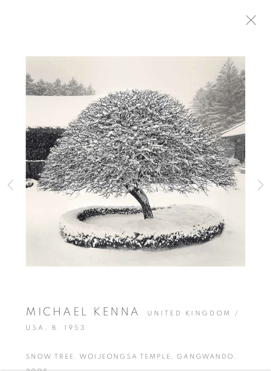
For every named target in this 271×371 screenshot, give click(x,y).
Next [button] (260, 185)
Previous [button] (10, 185)
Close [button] (256, 23)
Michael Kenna (83, 315)
